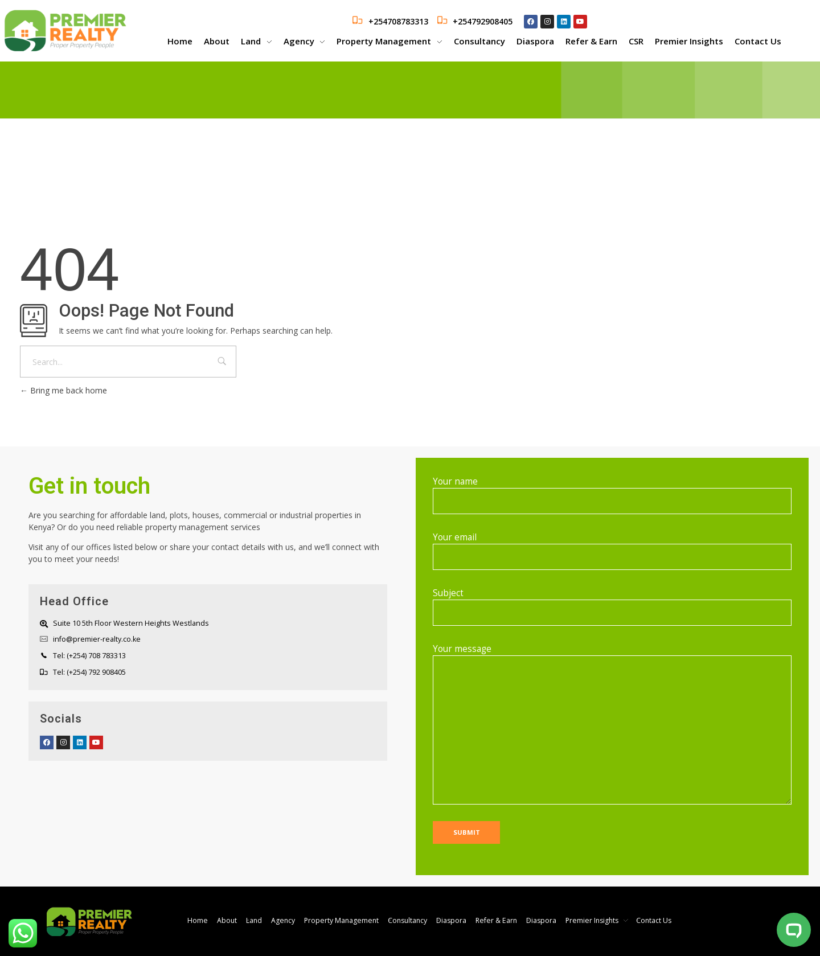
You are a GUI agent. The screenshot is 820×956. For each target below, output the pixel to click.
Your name (612, 494)
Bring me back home (63, 390)
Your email (612, 550)
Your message (612, 724)
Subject (612, 606)
